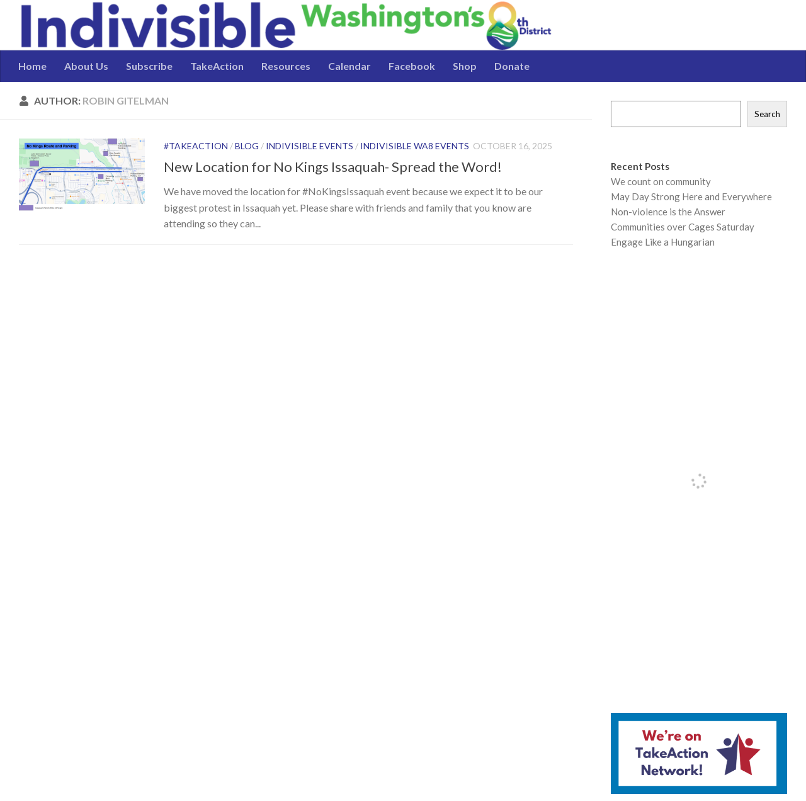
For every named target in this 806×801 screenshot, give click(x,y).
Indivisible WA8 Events (414, 145)
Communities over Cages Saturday (682, 226)
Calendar (349, 66)
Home (32, 66)
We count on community (661, 181)
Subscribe (149, 66)
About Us (86, 66)
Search (767, 114)
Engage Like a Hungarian (663, 241)
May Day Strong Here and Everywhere (691, 196)
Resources (285, 66)
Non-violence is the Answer (668, 211)
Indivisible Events (309, 145)
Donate (512, 66)
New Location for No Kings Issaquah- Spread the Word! (333, 166)
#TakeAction (196, 145)
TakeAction (217, 66)
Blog (247, 145)
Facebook (412, 66)
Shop (465, 66)
